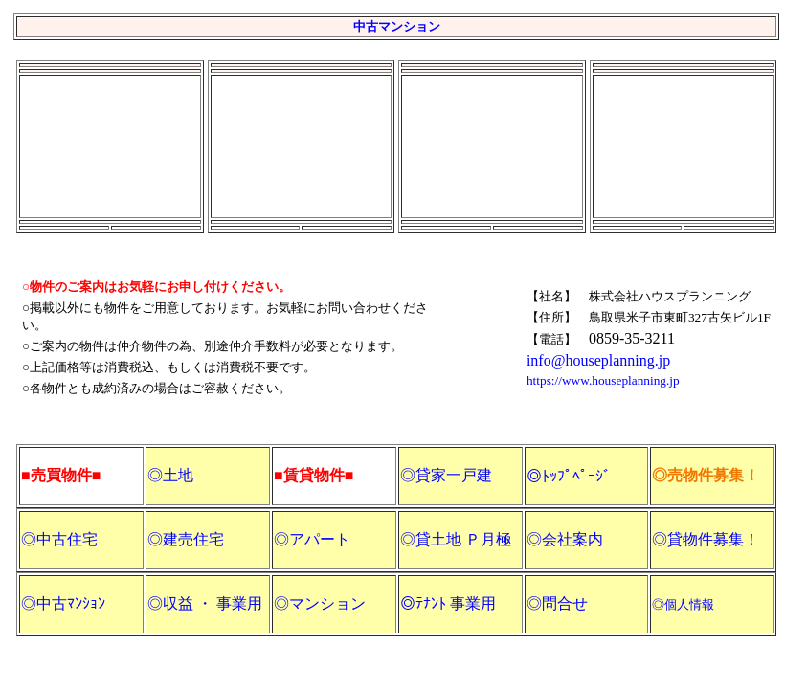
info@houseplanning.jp (598, 360)
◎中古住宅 (59, 539)
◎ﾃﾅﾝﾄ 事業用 (448, 603)
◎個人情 (677, 604)
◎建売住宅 (185, 539)
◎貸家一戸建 (446, 475)
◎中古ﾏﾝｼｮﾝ (63, 603)
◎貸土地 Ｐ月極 (455, 539)
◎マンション (320, 603)
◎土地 (170, 475)
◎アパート (312, 539)
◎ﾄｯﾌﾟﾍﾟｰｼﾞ (569, 476)
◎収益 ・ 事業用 (204, 603)
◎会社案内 (565, 539)
